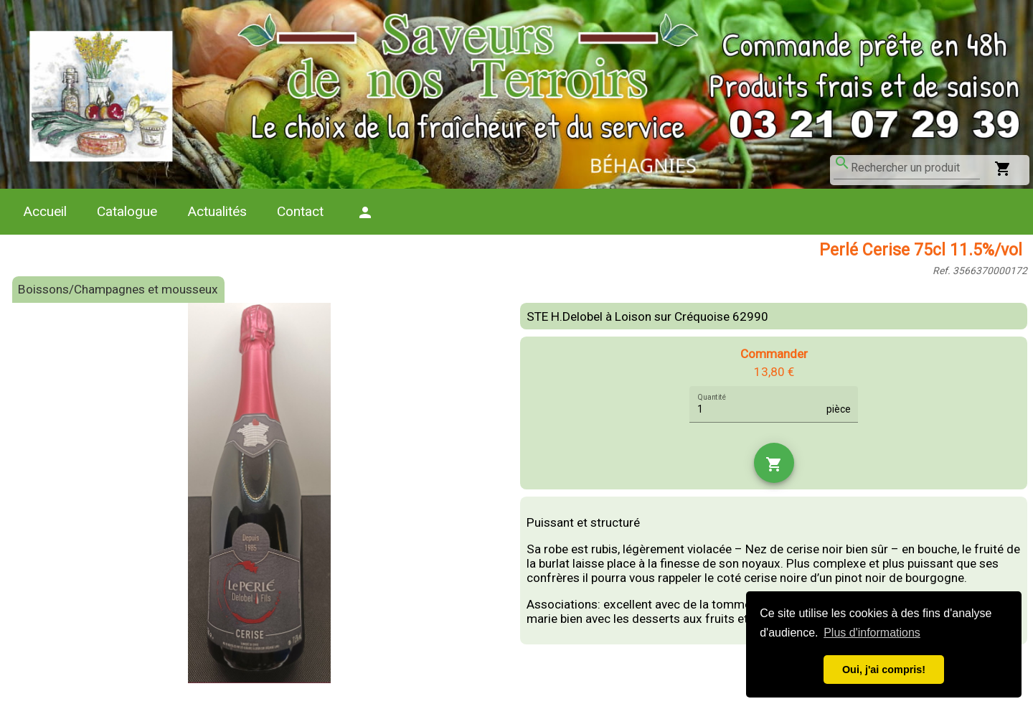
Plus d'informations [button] (872, 632)
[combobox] (915, 167)
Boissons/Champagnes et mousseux (118, 289)
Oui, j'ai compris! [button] (883, 669)
